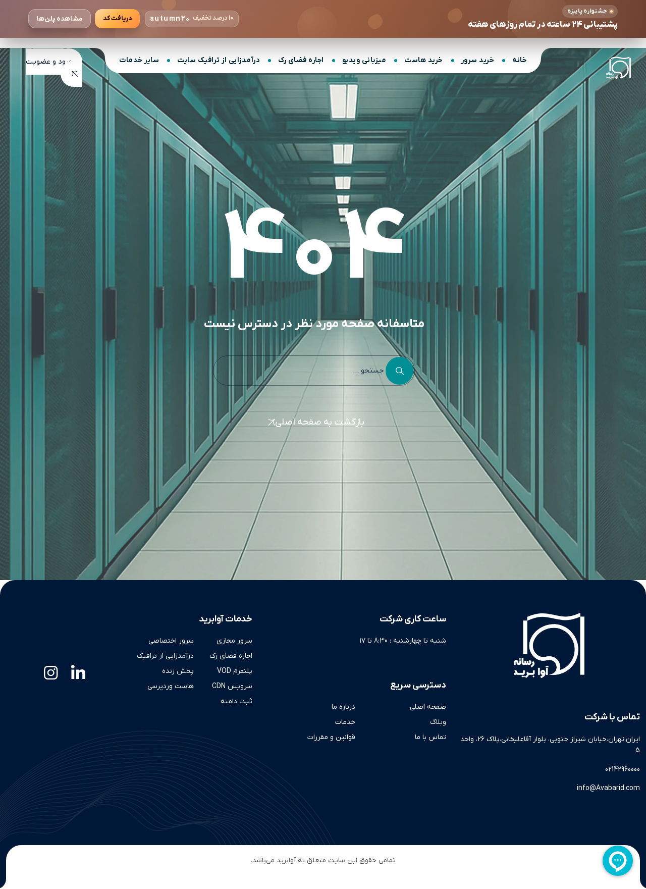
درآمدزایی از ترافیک (165, 656)
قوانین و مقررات (331, 737)
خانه (519, 60)
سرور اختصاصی (171, 641)
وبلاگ (438, 722)
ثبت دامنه (236, 701)
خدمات (345, 722)
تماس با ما (430, 737)
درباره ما (343, 707)
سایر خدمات (139, 60)
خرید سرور (478, 60)
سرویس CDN (232, 686)
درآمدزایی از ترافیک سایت (218, 60)
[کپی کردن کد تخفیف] (117, 18)
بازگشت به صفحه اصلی (319, 422)
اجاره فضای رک (301, 60)
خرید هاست (423, 60)
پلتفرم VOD (234, 671)
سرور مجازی (234, 641)
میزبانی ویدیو (364, 60)
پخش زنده (178, 671)
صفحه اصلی (428, 707)
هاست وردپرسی (170, 686)
